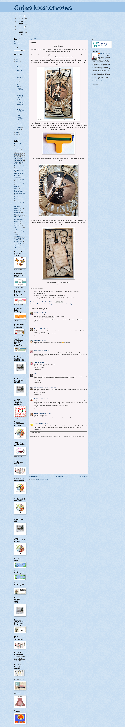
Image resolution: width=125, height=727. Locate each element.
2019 (21, 35)
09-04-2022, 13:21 (42, 374)
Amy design (17, 149)
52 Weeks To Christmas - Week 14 (20, 118)
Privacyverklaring (18, 43)
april (18, 86)
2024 (21, 21)
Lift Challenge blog (19, 202)
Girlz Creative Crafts (19, 179)
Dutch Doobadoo (18, 173)
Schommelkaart (18, 219)
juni (18, 81)
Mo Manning (17, 206)
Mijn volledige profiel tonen (98, 80)
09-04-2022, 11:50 (46, 350)
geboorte (16, 245)
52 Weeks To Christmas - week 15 (20, 106)
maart (18, 125)
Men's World (56, 304)
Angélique (36, 328)
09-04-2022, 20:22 (51, 387)
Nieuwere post (33, 476)
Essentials (16, 175)
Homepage (59, 476)
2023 (21, 24)
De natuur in (20, 93)
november (19, 70)
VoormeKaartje (38, 413)
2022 (21, 27)
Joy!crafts (16, 188)
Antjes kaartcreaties (43, 8)
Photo (18, 115)
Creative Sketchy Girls (19, 165)
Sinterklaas (17, 221)
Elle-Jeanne (36, 362)
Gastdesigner (17, 177)
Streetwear (17, 223)
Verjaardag (69, 304)
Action (15, 147)
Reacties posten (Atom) (42, 479)
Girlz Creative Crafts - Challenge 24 (20, 101)
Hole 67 (18, 122)
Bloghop (16, 156)
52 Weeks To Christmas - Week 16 (20, 96)
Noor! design (63, 304)
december (19, 68)
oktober (19, 72)
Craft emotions (18, 158)
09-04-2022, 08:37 (41, 340)
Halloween (16, 186)
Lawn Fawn (17, 196)
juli (18, 79)
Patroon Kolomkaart (19, 216)
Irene (35, 340)
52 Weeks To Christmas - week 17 (20, 89)
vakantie (16, 247)
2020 (21, 32)
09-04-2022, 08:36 (44, 328)
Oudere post (84, 476)
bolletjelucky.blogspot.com (40, 387)
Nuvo (15, 214)
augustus (19, 77)
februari (19, 127)
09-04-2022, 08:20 (41, 312)
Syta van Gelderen (18, 227)
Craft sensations (18, 160)
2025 (21, 18)
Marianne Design (48, 304)
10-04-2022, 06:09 (43, 423)
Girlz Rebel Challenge (19, 183)
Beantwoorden (37, 324)
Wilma (35, 374)
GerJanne (36, 423)
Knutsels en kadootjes (19, 193)
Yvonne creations (18, 241)
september (20, 75)
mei (18, 84)
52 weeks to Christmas (19, 143)
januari (19, 129)
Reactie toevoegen (35, 432)
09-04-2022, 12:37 (44, 362)
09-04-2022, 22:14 (46, 413)
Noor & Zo (17, 210)
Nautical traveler (18, 208)
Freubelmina (37, 398)
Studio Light (17, 225)
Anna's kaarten (37, 350)
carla (35, 312)
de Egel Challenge (18, 243)
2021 (21, 29)
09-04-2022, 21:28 (44, 398)
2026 (21, 16)
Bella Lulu (16, 154)
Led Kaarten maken (19, 198)
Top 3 (15, 234)
